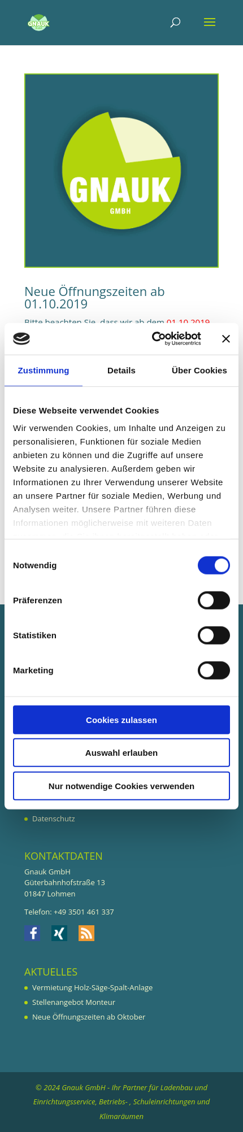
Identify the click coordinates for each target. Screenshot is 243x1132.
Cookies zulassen (121, 719)
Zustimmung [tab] (44, 370)
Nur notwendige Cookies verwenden (121, 785)
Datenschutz (53, 818)
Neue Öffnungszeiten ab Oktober (88, 1017)
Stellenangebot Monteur (73, 1002)
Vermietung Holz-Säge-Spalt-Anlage (92, 987)
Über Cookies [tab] (199, 370)
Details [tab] (121, 370)
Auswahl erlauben (121, 752)
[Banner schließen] (226, 339)
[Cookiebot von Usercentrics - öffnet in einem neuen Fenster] (153, 339)
